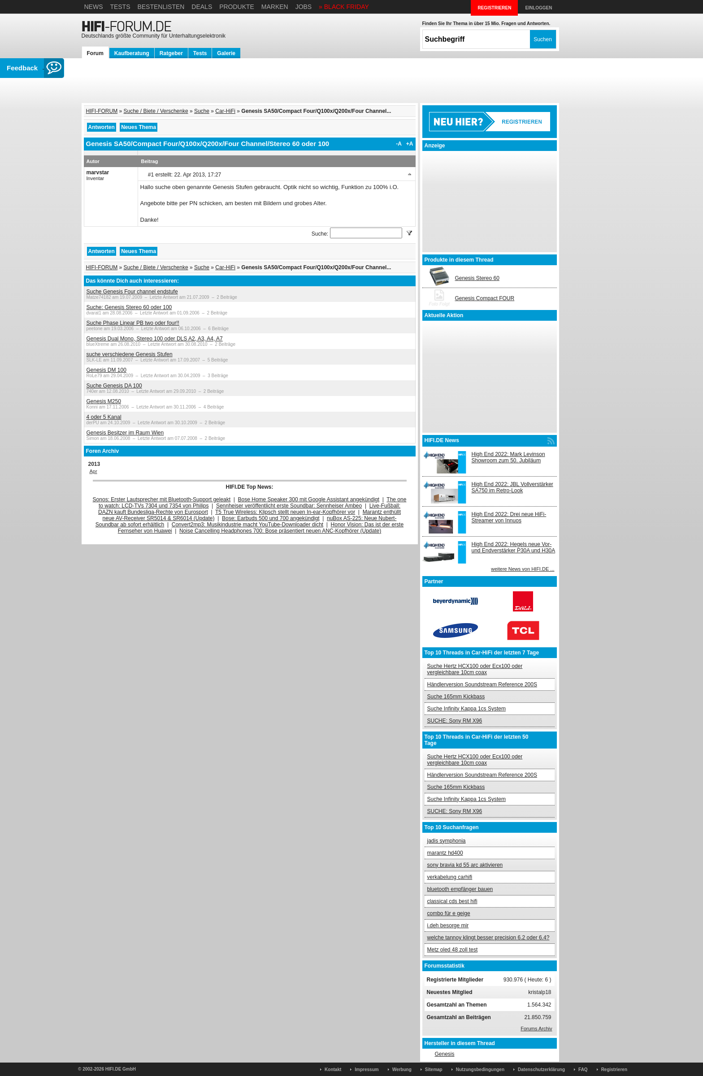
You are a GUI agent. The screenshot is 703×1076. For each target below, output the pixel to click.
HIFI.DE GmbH (120, 1069)
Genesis (444, 1054)
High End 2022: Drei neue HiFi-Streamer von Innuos (509, 517)
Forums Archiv (536, 1028)
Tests (120, 6)
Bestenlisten (160, 6)
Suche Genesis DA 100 (114, 386)
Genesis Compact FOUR (485, 298)
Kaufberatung (131, 53)
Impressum (366, 1069)
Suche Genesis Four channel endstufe (132, 291)
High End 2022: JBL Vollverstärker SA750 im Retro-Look (512, 487)
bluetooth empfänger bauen (460, 889)
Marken (274, 6)
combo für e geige (448, 913)
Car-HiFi (225, 111)
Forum (95, 53)
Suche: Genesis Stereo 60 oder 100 (129, 307)
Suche (201, 111)
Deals (201, 6)
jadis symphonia (446, 841)
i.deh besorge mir (448, 925)
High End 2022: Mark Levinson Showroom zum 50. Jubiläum (508, 457)
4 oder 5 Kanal (104, 417)
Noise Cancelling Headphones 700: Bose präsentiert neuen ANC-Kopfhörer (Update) (280, 531)
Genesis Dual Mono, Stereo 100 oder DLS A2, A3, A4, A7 (155, 339)
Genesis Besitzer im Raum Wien (125, 433)
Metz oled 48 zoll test (452, 950)
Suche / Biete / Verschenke (156, 111)
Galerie (226, 53)
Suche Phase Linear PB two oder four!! (133, 323)
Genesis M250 (104, 401)
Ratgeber (171, 53)
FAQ (583, 1069)
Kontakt (333, 1069)
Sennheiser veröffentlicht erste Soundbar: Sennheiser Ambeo (289, 506)
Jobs (303, 6)
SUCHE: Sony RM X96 (454, 721)
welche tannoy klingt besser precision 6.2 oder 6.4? (488, 937)
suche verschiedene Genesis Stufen (130, 354)
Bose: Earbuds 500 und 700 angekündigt (271, 518)
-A (399, 144)
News (93, 6)
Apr (93, 471)
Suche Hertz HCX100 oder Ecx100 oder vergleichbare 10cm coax (475, 669)
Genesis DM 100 (106, 370)
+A (409, 144)
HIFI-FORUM (102, 111)
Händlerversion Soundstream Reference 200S (482, 684)
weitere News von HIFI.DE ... (522, 569)
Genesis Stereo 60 (477, 278)
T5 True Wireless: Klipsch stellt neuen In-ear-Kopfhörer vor (285, 512)
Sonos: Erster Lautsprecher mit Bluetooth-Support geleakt (162, 499)
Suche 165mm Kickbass (456, 696)
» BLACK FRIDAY (344, 6)
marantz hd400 (445, 853)
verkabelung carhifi (450, 877)
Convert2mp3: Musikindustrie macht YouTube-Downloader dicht (247, 524)
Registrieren (614, 1069)
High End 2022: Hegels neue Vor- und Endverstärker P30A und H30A (513, 547)
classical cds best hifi (452, 901)
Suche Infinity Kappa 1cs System (466, 709)
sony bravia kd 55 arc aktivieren (465, 865)
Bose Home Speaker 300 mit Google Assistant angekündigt (309, 499)
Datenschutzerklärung (541, 1069)
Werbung (402, 1069)
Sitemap (434, 1069)
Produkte (236, 6)
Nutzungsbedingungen (480, 1069)
